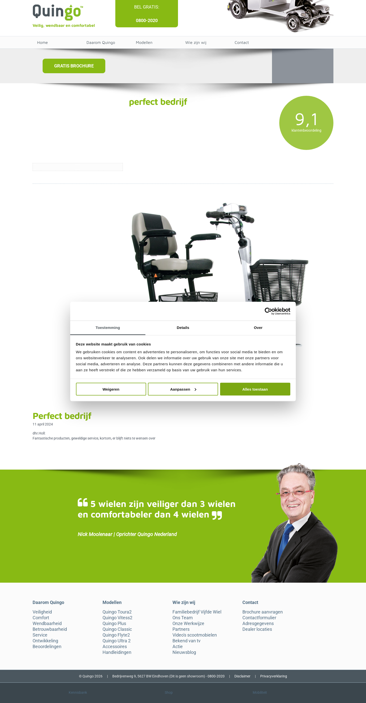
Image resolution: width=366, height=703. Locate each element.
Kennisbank (78, 692)
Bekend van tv (186, 641)
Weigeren (111, 389)
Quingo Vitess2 (117, 618)
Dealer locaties (257, 629)
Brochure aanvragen (262, 612)
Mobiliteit (260, 692)
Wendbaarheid (47, 623)
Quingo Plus (114, 623)
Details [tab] (183, 327)
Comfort (41, 618)
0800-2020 (147, 20)
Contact (242, 42)
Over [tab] (258, 327)
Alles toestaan (255, 389)
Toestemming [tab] (108, 327)
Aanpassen (183, 389)
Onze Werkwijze (188, 623)
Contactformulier (259, 618)
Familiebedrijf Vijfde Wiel (196, 612)
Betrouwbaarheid (50, 629)
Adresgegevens (258, 623)
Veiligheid (42, 612)
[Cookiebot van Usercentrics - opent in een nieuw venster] (268, 311)
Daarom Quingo (100, 42)
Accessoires (115, 646)
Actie (177, 646)
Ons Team (182, 618)
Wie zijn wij (195, 42)
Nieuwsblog (184, 652)
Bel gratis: (146, 7)
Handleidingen (117, 652)
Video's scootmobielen (194, 635)
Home (42, 42)
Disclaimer (242, 676)
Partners (181, 629)
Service (40, 635)
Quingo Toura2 (117, 612)
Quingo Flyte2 (116, 635)
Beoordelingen (47, 646)
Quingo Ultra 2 (117, 641)
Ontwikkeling (45, 641)
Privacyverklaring (273, 676)
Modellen (144, 42)
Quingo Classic (117, 629)
